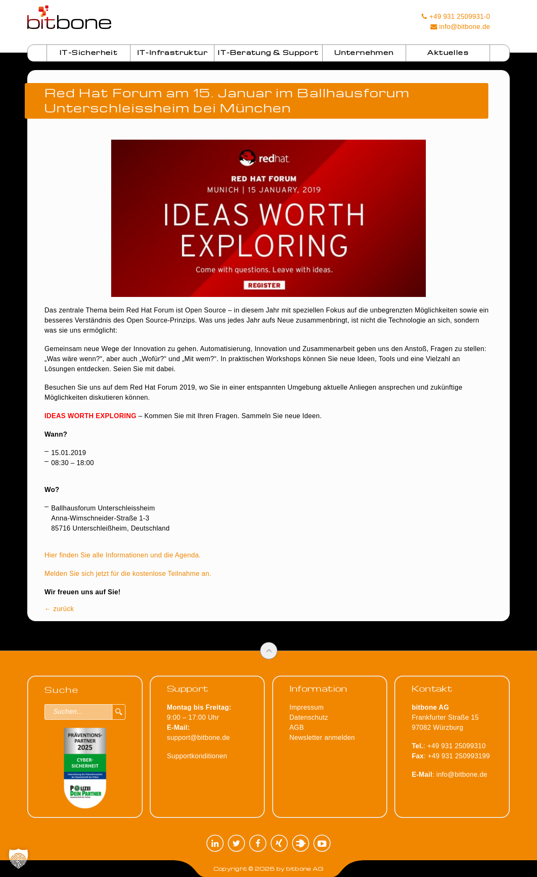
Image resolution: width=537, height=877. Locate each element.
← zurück (59, 608)
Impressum (306, 707)
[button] (18, 858)
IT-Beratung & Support (268, 52)
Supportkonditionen (197, 756)
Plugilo (300, 843)
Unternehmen (364, 52)
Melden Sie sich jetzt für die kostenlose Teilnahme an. (127, 573)
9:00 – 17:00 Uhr (199, 717)
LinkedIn (215, 843)
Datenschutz (308, 717)
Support (188, 688)
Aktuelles (448, 52)
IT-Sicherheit (88, 52)
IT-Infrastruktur (172, 52)
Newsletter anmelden (322, 737)
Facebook (257, 843)
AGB (296, 727)
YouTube (322, 843)
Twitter (236, 843)
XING (279, 843)
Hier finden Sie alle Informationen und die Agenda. (122, 555)
